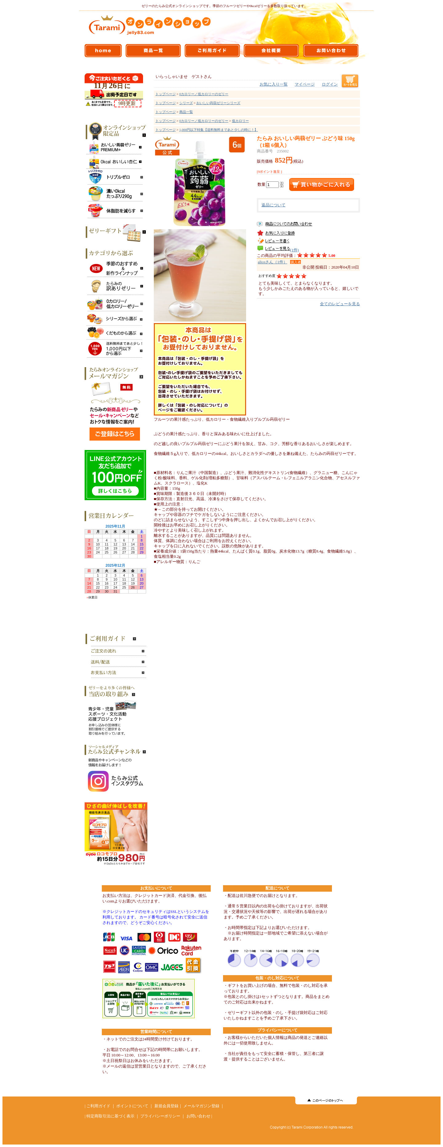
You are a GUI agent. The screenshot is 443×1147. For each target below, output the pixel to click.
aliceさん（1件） (272, 262)
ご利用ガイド (98, 1106)
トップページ (165, 94)
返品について (273, 205)
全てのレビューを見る (340, 304)
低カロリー (240, 121)
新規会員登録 (166, 1106)
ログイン (330, 84)
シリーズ (186, 103)
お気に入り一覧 (274, 84)
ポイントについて (132, 1106)
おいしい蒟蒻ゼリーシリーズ (218, 103)
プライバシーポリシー (160, 1116)
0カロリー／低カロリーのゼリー (203, 94)
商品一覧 (186, 112)
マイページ (305, 84)
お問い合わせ (198, 1116)
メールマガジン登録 (201, 1106)
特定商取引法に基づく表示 (110, 1116)
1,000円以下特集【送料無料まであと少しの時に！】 (218, 130)
